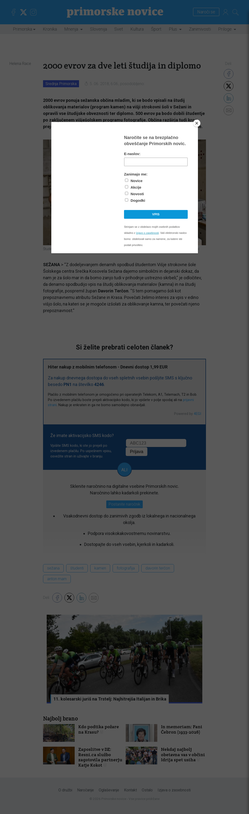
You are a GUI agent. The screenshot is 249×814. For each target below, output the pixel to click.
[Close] (196, 123)
